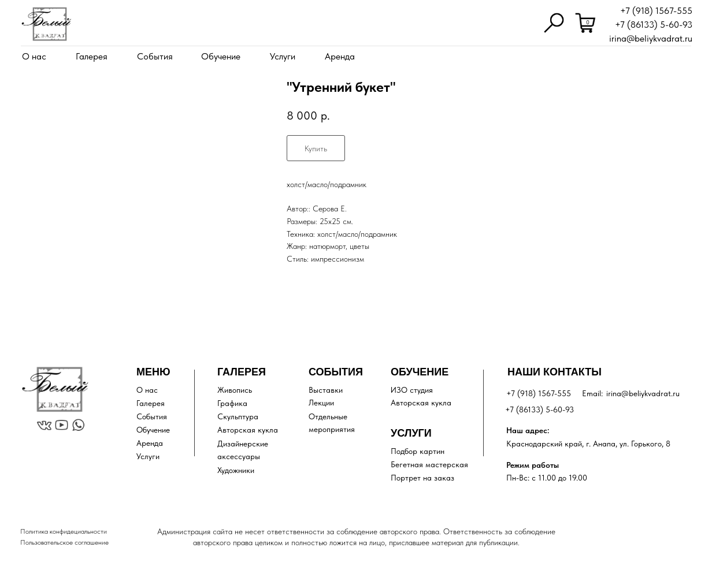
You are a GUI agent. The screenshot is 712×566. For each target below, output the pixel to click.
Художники (235, 470)
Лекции (321, 402)
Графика (232, 403)
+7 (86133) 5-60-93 (653, 24)
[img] (46, 24)
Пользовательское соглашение (64, 542)
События (155, 56)
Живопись (234, 389)
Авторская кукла (247, 429)
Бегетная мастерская (429, 464)
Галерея (91, 56)
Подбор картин (417, 451)
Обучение (220, 56)
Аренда (340, 56)
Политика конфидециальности (63, 531)
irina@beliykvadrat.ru (650, 38)
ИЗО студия (412, 389)
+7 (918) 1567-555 (656, 10)
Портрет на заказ (422, 477)
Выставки (326, 389)
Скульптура (237, 416)
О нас (34, 56)
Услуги (282, 56)
